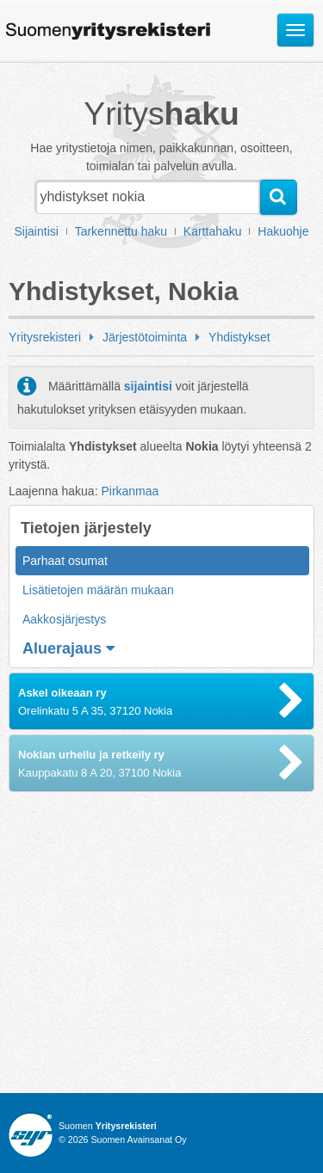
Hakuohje (283, 231)
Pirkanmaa (129, 491)
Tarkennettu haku (121, 231)
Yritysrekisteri (45, 337)
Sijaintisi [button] (37, 231)
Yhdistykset (239, 337)
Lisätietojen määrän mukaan (98, 590)
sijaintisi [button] (148, 386)
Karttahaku (212, 231)
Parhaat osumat (65, 561)
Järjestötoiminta (144, 337)
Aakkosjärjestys (64, 619)
